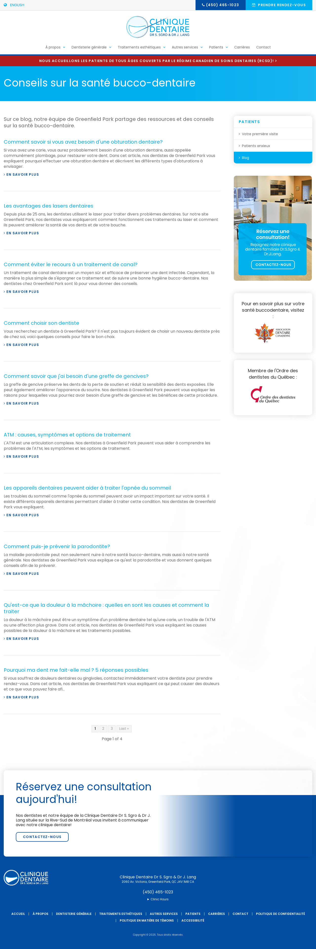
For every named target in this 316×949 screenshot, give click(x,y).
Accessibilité (192, 920)
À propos (52, 48)
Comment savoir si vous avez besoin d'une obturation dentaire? (83, 141)
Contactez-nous (42, 836)
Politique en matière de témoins (147, 920)
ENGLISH (14, 4)
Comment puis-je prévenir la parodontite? (57, 546)
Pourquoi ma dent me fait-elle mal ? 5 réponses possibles (76, 670)
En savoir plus (22, 174)
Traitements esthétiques (139, 48)
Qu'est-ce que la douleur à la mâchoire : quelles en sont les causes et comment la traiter (106, 608)
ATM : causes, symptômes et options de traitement (67, 434)
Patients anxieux (256, 145)
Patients (216, 48)
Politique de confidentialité (280, 914)
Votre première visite (260, 133)
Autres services (185, 48)
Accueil (18, 914)
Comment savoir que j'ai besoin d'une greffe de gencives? (76, 376)
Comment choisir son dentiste (41, 323)
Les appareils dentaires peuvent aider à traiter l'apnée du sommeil (87, 487)
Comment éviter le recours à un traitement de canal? (71, 264)
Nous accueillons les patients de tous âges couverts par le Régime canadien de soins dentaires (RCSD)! (156, 60)
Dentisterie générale (89, 48)
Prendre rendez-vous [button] (281, 4)
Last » (124, 728)
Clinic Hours (160, 899)
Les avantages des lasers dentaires (48, 205)
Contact (263, 48)
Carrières (242, 48)
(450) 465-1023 (222, 4)
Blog (245, 157)
